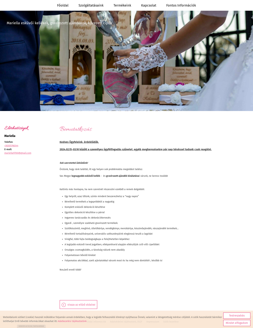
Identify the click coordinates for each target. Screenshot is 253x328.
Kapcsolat (148, 5)
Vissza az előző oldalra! (81, 304)
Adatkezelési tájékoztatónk (72, 321)
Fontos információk (181, 5)
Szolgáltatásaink (91, 5)
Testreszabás (237, 315)
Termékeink (122, 5)
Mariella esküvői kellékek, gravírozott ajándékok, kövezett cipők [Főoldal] (59, 23)
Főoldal (62, 5)
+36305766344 (11, 145)
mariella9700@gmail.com (17, 153)
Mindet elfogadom (237, 322)
